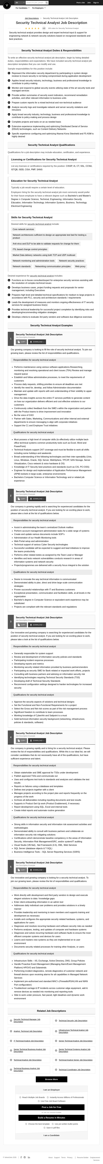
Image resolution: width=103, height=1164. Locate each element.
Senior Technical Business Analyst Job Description (30, 1050)
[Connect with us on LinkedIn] (29, 1157)
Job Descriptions (32, 18)
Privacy (69, 1157)
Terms (63, 1157)
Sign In (96, 3)
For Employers (39, 8)
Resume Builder (83, 1157)
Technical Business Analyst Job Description (27, 1069)
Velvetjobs (7, 5)
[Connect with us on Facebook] (21, 1157)
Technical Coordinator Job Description (74, 1070)
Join (89, 3)
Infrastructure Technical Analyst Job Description (73, 1031)
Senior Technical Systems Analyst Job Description (74, 1050)
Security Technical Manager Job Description (27, 1020)
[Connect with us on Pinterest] (25, 1157)
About (50, 1157)
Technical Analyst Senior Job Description (76, 1060)
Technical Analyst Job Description (28, 1060)
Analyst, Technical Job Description (28, 1031)
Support (57, 1157)
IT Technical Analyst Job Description (29, 1041)
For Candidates (23, 8)
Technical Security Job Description (73, 1021)
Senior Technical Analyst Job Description (76, 1041)
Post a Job (81, 3)
